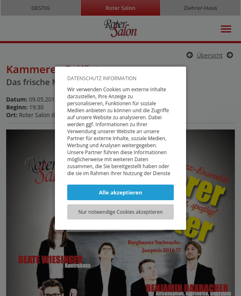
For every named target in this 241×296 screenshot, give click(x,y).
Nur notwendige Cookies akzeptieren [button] (120, 211)
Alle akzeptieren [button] (120, 192)
